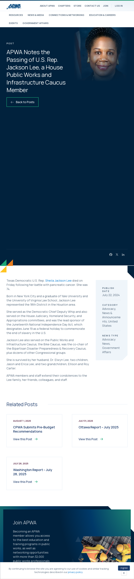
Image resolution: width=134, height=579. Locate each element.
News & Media (36, 15)
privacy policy (75, 572)
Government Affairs (35, 23)
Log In (119, 5)
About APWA (47, 5)
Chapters (64, 5)
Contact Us (92, 5)
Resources (16, 15)
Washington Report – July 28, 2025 (32, 472)
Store (77, 5)
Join (105, 5)
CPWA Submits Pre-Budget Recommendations (34, 429)
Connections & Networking (66, 15)
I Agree (124, 567)
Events (13, 23)
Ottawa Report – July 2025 (99, 427)
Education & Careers (102, 15)
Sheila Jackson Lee (58, 280)
